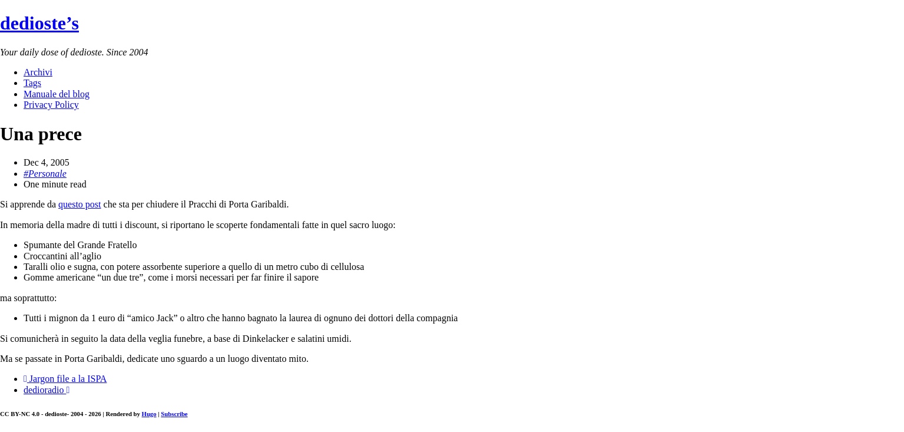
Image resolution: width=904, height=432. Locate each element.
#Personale (45, 174)
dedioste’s (39, 23)
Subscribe (174, 413)
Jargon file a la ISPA (65, 379)
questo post (79, 204)
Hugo (149, 413)
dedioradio (46, 390)
